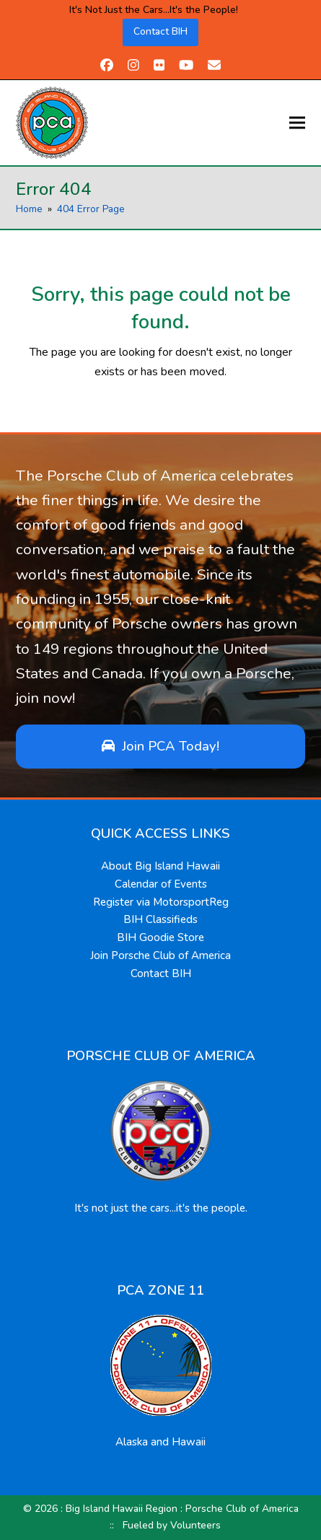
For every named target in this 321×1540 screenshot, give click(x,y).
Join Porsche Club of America (160, 955)
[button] (297, 122)
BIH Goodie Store (160, 937)
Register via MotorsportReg (161, 902)
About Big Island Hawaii (160, 866)
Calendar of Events (161, 884)
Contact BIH (160, 31)
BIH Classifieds (160, 919)
